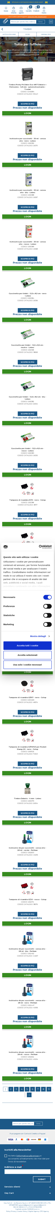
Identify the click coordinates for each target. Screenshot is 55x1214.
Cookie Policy (22, 1211)
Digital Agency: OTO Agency (38, 1211)
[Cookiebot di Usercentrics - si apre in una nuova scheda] (39, 547)
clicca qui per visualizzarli (37, 17)
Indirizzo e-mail (13, 1167)
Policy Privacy (11, 1211)
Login (27, 113)
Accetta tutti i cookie (27, 645)
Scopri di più (27, 104)
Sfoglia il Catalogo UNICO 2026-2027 (27, 2)
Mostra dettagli (38, 636)
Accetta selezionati (27, 655)
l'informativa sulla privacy (28, 1156)
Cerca (38, 1124)
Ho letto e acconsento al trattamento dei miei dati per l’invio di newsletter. (29, 1159)
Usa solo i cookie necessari (27, 664)
